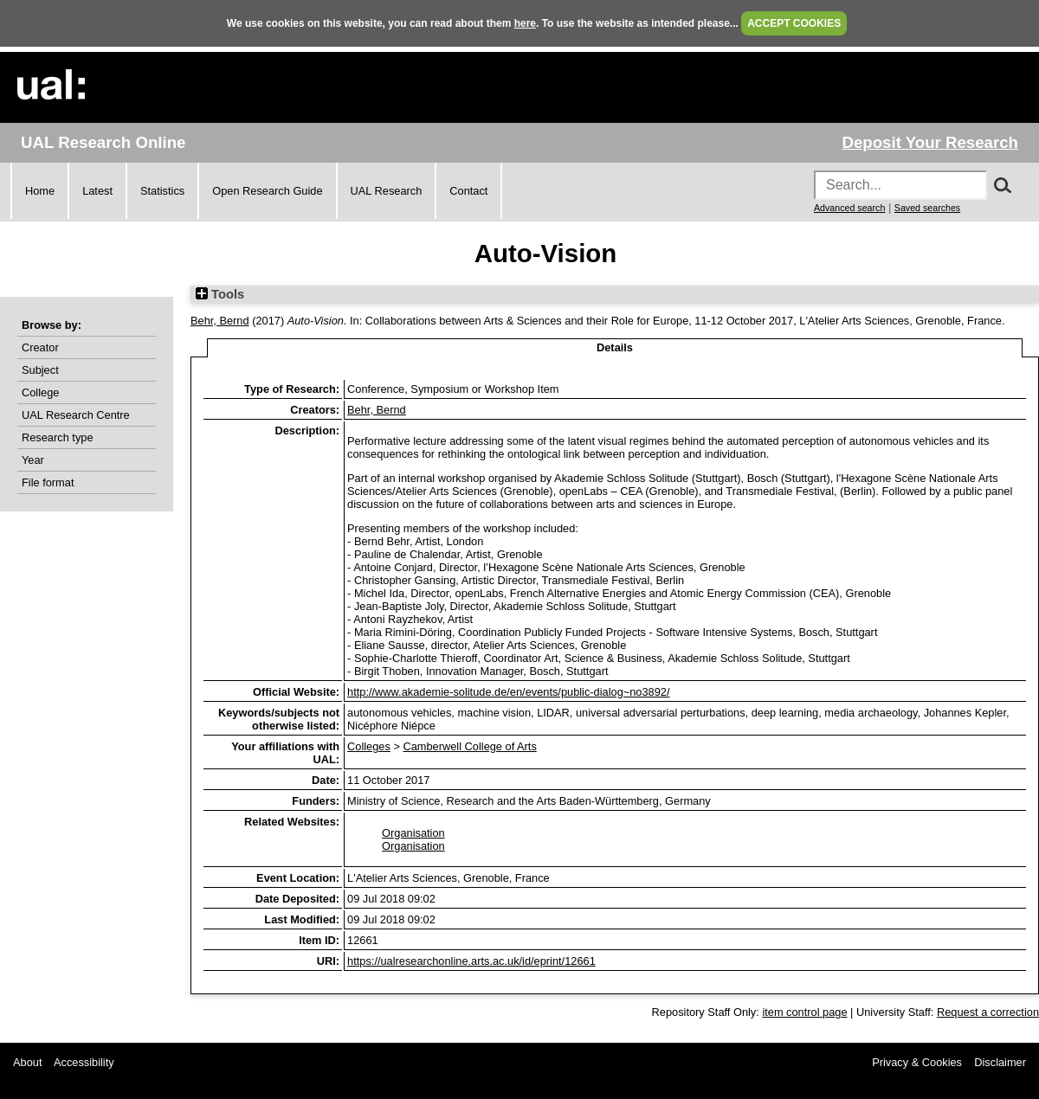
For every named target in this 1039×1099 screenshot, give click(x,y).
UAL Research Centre (76, 414)
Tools (220, 294)
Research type (58, 437)
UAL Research (387, 190)
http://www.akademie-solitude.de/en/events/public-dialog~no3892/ (508, 691)
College (40, 392)
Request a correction (988, 1012)
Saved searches (927, 207)
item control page (804, 1012)
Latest (97, 190)
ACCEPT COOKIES (794, 23)
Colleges (368, 746)
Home (40, 190)
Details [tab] (615, 347)
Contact (468, 190)
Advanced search (849, 207)
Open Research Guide (267, 190)
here (525, 23)
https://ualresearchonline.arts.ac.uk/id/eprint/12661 (471, 960)
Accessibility (84, 1062)
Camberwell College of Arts (469, 746)
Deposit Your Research (930, 142)
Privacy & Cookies (917, 1062)
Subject (40, 369)
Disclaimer (1000, 1062)
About (27, 1062)
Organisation (413, 832)
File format (48, 482)
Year (33, 459)
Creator (40, 347)
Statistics (162, 190)
